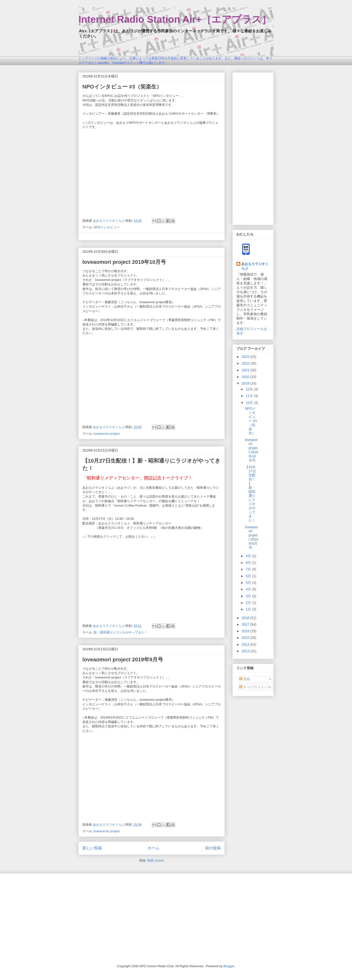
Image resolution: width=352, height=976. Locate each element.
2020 (246, 377)
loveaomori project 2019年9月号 (122, 659)
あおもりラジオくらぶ (255, 266)
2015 (246, 638)
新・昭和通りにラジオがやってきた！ (121, 632)
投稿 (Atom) (155, 860)
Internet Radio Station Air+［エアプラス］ (174, 19)
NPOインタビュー (107, 227)
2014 (246, 644)
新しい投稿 (92, 848)
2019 (246, 383)
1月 (249, 609)
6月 (249, 576)
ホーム (153, 848)
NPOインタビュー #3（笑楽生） (122, 87)
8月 (249, 563)
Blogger (228, 966)
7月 (249, 569)
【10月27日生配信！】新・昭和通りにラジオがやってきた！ (250, 493)
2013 (246, 651)
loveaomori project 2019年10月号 (124, 262)
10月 (250, 403)
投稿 (244, 679)
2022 (246, 363)
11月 (250, 396)
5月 (249, 583)
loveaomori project (107, 433)
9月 (249, 556)
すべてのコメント (255, 687)
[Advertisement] (253, 147)
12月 (250, 389)
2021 (246, 370)
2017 (246, 624)
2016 (246, 631)
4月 (249, 589)
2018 (246, 618)
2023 (246, 357)
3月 (249, 596)
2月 (249, 603)
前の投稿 (213, 848)
